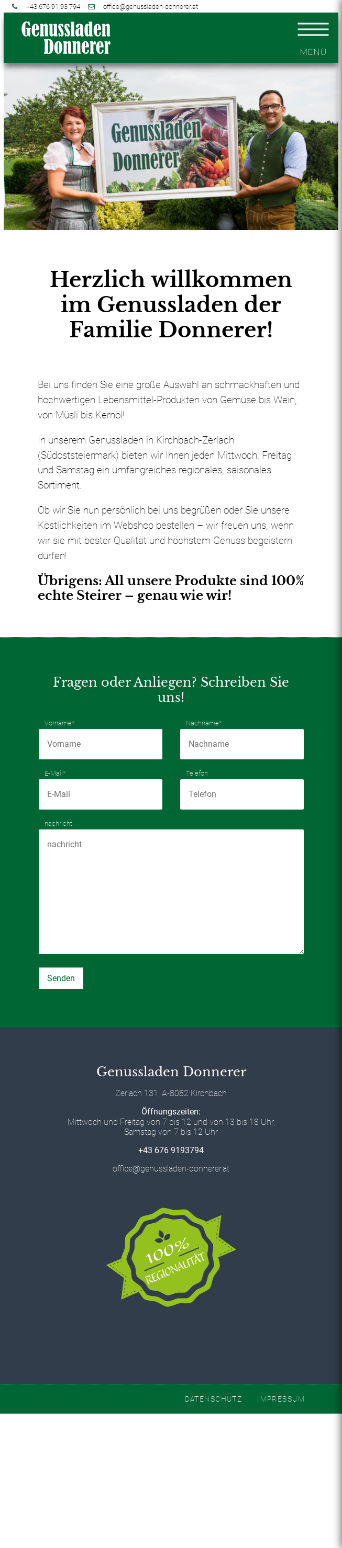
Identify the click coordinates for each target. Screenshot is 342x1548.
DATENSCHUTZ (213, 1399)
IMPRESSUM (281, 1399)
